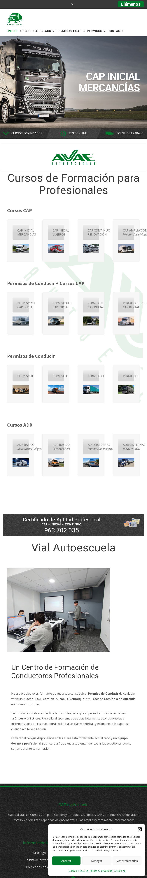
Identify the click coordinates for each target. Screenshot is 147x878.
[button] (139, 829)
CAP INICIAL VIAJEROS (58, 232)
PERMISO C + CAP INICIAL (23, 305)
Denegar (96, 861)
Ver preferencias (127, 861)
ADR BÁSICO (23, 447)
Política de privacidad (101, 870)
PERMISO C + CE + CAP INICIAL (128, 305)
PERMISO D (128, 376)
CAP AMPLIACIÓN (128, 232)
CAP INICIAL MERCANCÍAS (23, 232)
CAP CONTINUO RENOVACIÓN (93, 232)
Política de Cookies (78, 870)
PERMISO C (58, 376)
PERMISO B (23, 376)
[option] (73, 82)
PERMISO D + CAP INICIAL (93, 305)
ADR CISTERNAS (93, 447)
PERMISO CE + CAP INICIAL (58, 305)
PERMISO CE (93, 376)
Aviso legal (119, 870)
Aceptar (66, 861)
